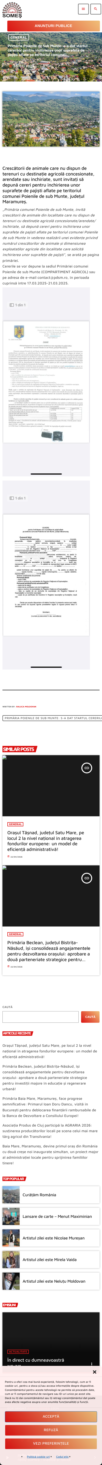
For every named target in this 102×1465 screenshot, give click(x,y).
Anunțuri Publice (53, 26)
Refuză (51, 1430)
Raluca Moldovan (26, 706)
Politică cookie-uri (38, 1456)
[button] (94, 1372)
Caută (7, 1007)
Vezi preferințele (51, 1443)
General (19, 37)
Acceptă (51, 1416)
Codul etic (62, 1456)
